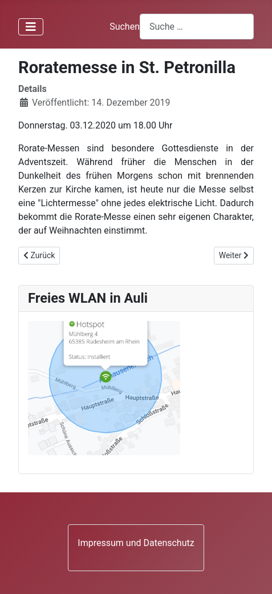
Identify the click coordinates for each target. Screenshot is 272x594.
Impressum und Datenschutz (136, 542)
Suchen (124, 26)
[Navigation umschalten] (30, 26)
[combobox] (197, 26)
